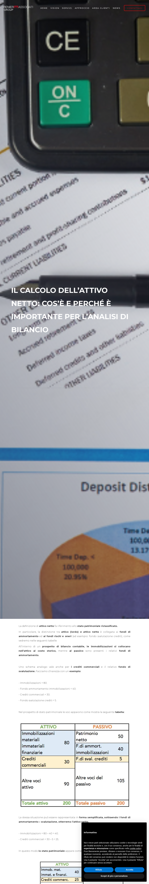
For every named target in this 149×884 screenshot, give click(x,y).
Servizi (67, 8)
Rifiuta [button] (98, 870)
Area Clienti (101, 8)
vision (54, 8)
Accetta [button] (129, 870)
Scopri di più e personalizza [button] (114, 876)
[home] (18, 8)
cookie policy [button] (135, 848)
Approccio (82, 8)
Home (44, 8)
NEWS (116, 8)
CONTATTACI (134, 8)
